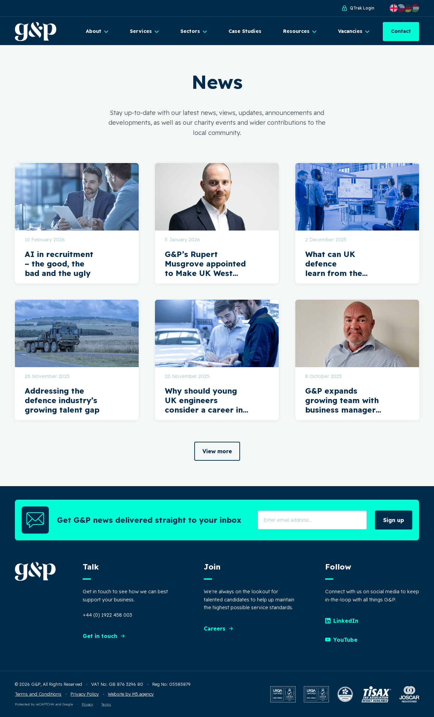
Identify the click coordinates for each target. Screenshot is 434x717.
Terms (106, 704)
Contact (401, 31)
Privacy (87, 704)
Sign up (393, 520)
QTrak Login (357, 8)
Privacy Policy (85, 694)
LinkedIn (341, 620)
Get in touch (104, 636)
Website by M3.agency (131, 694)
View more (217, 451)
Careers (219, 628)
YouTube (341, 639)
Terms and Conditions (38, 694)
